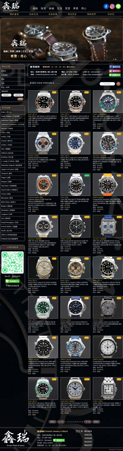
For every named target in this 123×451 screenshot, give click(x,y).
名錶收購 (53, 14)
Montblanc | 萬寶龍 (8, 210)
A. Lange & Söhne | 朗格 (10, 161)
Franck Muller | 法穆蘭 (9, 226)
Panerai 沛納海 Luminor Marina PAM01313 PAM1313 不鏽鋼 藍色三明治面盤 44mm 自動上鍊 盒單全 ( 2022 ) (75, 324)
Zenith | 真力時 (6, 231)
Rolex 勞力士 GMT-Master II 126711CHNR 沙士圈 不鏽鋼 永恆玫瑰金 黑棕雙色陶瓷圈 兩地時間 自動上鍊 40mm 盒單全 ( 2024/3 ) (75, 118)
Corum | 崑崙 (6, 194)
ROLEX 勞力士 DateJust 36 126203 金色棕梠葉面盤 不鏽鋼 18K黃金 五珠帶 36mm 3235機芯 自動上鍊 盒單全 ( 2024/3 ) (42, 284)
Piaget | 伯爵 (5, 177)
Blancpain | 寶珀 (7, 198)
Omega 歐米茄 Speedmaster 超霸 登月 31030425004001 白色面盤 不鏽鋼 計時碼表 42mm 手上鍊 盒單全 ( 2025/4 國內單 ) (106, 363)
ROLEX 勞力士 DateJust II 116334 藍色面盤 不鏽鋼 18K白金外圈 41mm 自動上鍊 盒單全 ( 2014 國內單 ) (75, 160)
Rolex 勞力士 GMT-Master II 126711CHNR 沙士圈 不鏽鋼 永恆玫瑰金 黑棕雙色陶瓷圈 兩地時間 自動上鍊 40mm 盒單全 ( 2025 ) (42, 118)
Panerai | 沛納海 (7, 128)
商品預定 (72, 14)
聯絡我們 (91, 14)
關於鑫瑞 (14, 14)
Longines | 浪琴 (6, 214)
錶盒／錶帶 (5, 87)
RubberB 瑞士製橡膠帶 (9, 239)
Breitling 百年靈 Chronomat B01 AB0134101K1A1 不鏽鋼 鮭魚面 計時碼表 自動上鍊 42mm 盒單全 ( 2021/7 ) (42, 160)
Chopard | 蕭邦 (6, 173)
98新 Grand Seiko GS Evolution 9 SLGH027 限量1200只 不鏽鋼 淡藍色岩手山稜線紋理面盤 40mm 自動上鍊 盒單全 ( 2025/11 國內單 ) (75, 405)
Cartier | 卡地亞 (6, 145)
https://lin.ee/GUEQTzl (93, 75)
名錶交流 (33, 14)
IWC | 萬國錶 (6, 149)
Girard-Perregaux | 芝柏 (9, 222)
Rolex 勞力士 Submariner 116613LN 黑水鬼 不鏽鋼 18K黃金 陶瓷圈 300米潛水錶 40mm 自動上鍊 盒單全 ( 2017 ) (106, 284)
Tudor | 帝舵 (5, 133)
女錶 (2, 83)
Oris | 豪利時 (5, 218)
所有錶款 (4, 75)
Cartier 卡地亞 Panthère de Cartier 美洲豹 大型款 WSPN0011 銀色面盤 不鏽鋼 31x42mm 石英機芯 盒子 (107, 405)
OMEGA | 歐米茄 (7, 153)
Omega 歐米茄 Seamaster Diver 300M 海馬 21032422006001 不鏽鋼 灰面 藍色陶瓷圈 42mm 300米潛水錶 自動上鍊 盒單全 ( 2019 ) (75, 363)
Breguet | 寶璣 (6, 182)
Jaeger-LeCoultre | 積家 (9, 169)
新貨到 (3, 71)
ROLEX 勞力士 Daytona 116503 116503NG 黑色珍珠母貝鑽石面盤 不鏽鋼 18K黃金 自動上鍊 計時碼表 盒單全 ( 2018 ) (74, 284)
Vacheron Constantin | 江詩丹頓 (12, 124)
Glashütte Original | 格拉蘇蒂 (11, 165)
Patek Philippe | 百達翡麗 (10, 116)
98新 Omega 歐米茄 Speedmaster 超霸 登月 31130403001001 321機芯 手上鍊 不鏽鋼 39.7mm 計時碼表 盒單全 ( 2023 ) (74, 243)
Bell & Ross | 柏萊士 (8, 202)
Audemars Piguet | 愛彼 (9, 120)
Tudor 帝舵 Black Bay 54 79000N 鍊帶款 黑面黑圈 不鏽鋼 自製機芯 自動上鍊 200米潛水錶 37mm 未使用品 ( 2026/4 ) (75, 201)
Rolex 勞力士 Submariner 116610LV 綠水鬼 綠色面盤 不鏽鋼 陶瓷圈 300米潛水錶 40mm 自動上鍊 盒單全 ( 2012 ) (42, 324)
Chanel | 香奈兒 (7, 141)
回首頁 (111, 14)
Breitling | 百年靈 (7, 157)
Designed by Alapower (116, 449)
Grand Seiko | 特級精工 (9, 190)
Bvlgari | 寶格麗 (6, 206)
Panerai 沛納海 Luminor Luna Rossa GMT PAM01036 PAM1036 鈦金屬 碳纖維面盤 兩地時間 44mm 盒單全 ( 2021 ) (107, 324)
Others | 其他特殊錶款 (9, 235)
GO (118, 84)
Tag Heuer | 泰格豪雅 (9, 186)
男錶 (2, 79)
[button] (113, 59)
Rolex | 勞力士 (6, 112)
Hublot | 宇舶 (6, 137)
